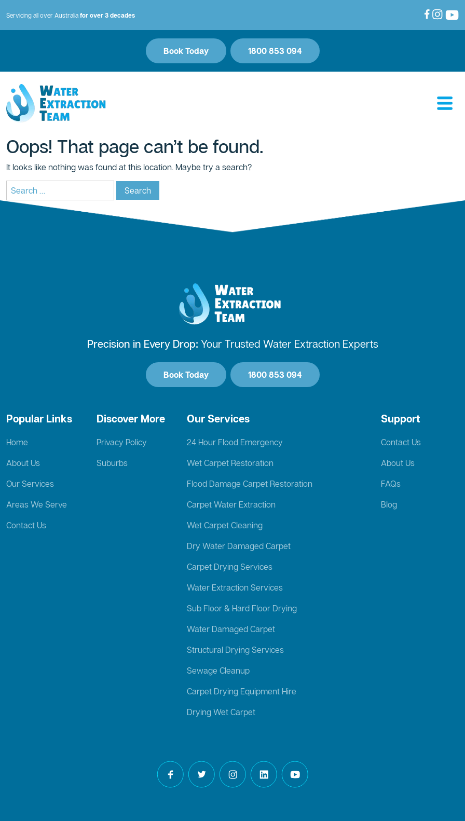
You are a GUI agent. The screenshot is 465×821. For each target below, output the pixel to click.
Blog (389, 504)
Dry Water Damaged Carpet (239, 546)
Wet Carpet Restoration (230, 463)
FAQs (391, 483)
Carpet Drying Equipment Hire (241, 691)
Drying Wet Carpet (221, 712)
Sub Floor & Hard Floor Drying (242, 608)
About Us (23, 463)
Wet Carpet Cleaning (225, 525)
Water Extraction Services (235, 587)
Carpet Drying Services (229, 567)
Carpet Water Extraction (231, 504)
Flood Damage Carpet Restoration (249, 483)
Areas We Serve (36, 504)
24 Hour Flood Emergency (235, 442)
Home (17, 442)
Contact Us (26, 525)
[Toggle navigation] (445, 104)
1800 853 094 (275, 51)
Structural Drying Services (235, 650)
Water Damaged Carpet (231, 629)
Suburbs (112, 463)
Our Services (30, 483)
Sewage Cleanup (218, 670)
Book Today (186, 51)
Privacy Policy (122, 442)
